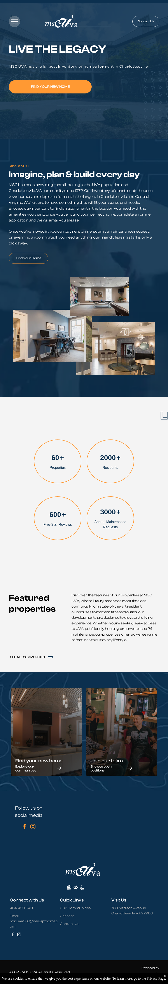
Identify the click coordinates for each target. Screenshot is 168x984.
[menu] (14, 21)
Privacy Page (156, 978)
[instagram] (33, 827)
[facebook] (24, 827)
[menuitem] (78, 908)
